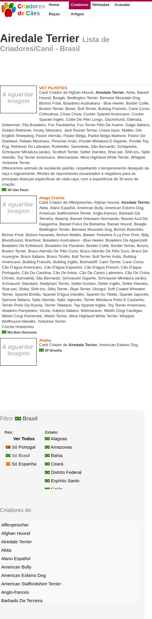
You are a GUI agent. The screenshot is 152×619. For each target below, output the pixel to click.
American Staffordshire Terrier (31, 583)
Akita (6, 550)
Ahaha (45, 340)
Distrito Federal (63, 472)
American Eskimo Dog (23, 575)
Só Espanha (21, 463)
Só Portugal (21, 447)
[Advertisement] (70, 70)
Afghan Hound (15, 533)
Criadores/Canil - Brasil (40, 48)
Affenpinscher (15, 524)
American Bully (16, 566)
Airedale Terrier (39, 38)
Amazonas (58, 447)
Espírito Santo (62, 480)
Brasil (26, 419)
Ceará (54, 463)
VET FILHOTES (53, 88)
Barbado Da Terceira (21, 600)
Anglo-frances (15, 592)
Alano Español (15, 558)
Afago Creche (52, 198)
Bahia (54, 455)
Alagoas (56, 438)
